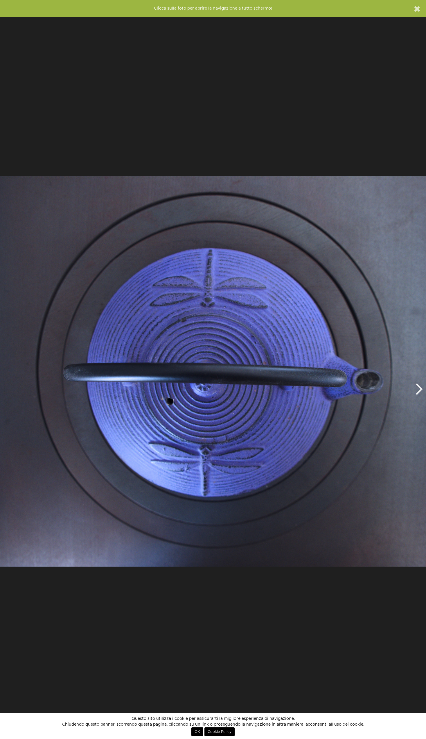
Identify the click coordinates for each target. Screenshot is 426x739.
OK (197, 731)
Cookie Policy (219, 731)
